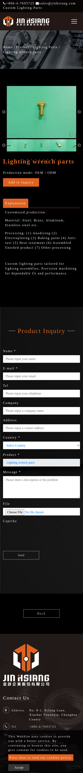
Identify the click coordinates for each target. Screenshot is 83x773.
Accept (18, 767)
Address (10, 420)
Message (12, 472)
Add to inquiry (21, 182)
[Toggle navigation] (74, 21)
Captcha (10, 521)
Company (11, 403)
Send (21, 555)
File (6, 503)
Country (11, 437)
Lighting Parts (45, 47)
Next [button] (79, 112)
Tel (5, 385)
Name (9, 351)
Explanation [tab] (15, 203)
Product (22, 47)
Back (41, 613)
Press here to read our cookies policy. (40, 757)
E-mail (10, 368)
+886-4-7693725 (18, 3)
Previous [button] (4, 112)
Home (8, 47)
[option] (41, 112)
